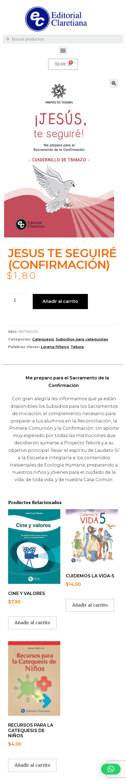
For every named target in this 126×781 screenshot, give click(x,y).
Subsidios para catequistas (82, 339)
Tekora (77, 347)
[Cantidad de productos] (17, 300)
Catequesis (43, 339)
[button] (63, 50)
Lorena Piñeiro (55, 347)
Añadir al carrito (60, 301)
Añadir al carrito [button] (32, 622)
